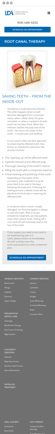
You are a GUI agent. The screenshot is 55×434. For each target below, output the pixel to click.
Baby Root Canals (11, 361)
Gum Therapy (36, 422)
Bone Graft (8, 431)
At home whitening (38, 305)
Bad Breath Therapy (12, 325)
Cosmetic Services (39, 279)
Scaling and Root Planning (37, 428)
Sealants (7, 357)
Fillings (7, 287)
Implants (7, 292)
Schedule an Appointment (27, 29)
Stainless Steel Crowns (13, 366)
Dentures (8, 296)
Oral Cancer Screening (13, 329)
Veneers (33, 283)
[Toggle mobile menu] (49, 13)
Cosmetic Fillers (36, 314)
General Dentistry (14, 279)
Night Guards (9, 334)
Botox (32, 310)
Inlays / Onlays (10, 301)
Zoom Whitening (36, 301)
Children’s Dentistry (10, 351)
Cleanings (8, 321)
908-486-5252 (27, 22)
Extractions (8, 426)
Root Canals (9, 283)
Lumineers (34, 287)
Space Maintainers (12, 370)
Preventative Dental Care (11, 315)
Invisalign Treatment (10, 385)
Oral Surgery (11, 422)
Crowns (33, 292)
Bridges (33, 296)
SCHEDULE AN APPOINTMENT (27, 257)
